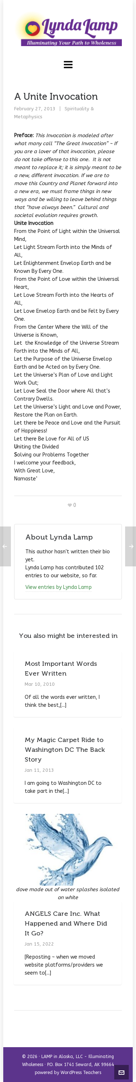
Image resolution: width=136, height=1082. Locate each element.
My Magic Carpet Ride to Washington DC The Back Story (65, 749)
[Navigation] (67, 65)
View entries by (58, 587)
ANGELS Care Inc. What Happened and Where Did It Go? (66, 923)
